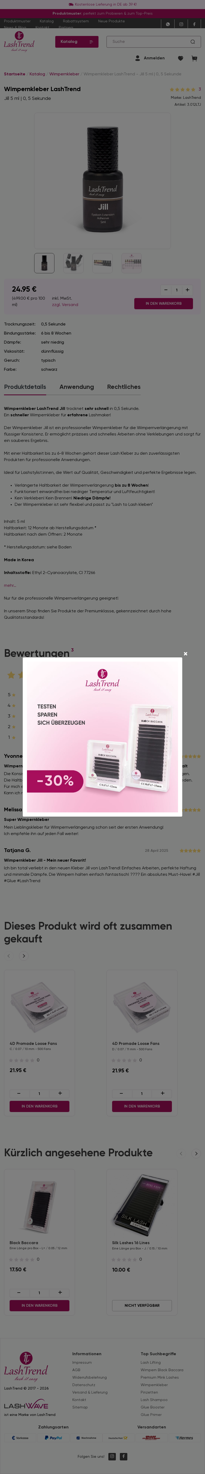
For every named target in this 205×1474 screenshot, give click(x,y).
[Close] (185, 654)
